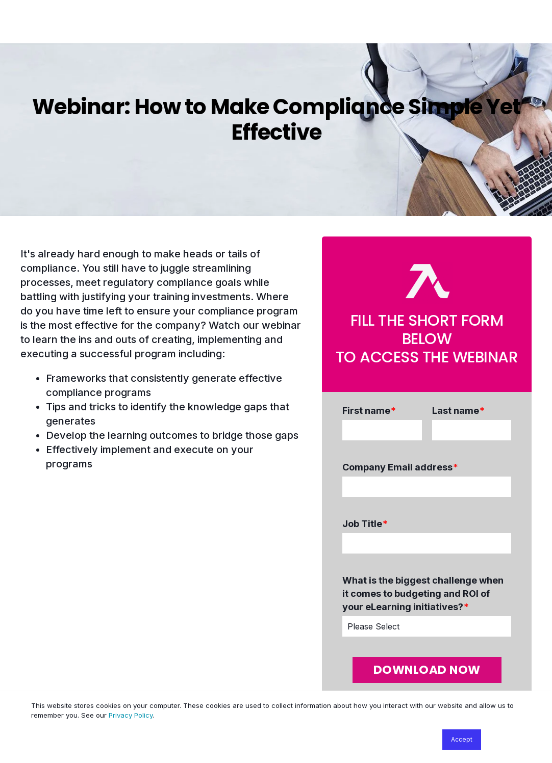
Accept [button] (461, 739)
